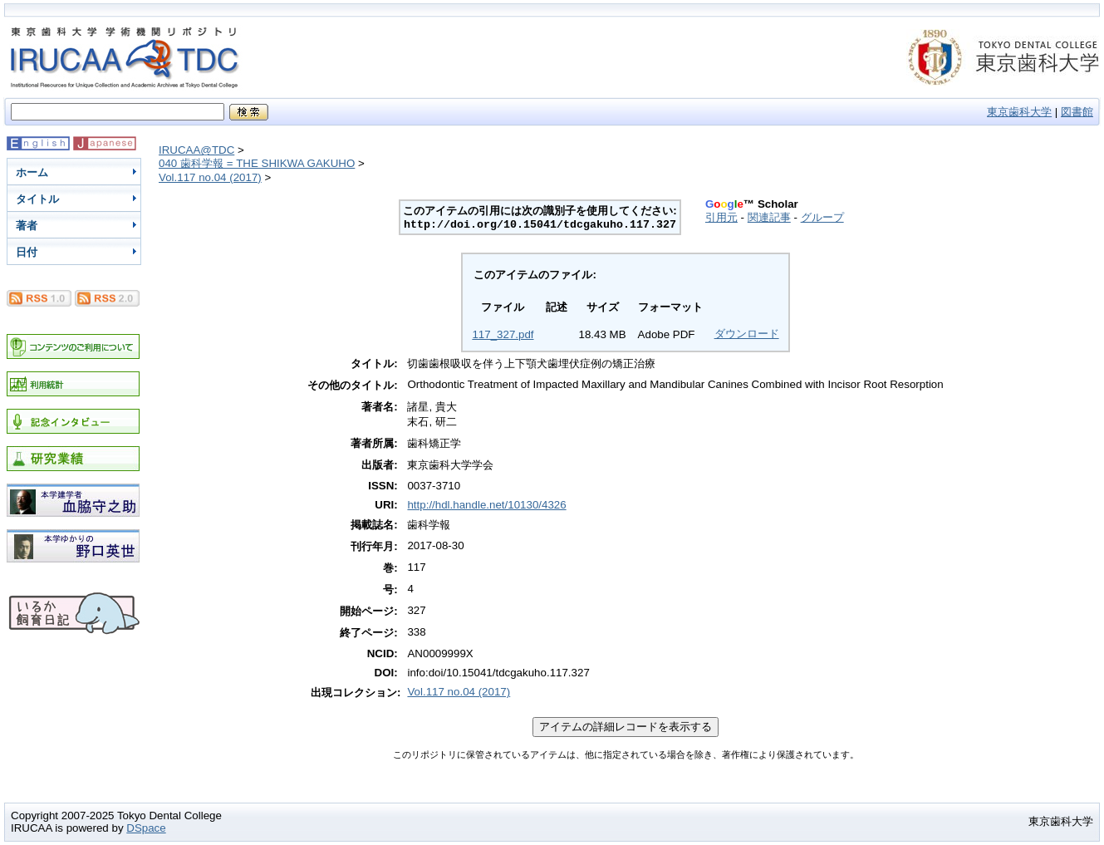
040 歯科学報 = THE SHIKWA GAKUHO (257, 163)
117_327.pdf (502, 334)
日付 (26, 252)
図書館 (1077, 112)
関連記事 (769, 217)
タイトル (37, 199)
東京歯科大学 (1019, 112)
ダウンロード (746, 333)
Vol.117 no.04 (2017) (210, 177)
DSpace (145, 828)
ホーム (32, 172)
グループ (822, 217)
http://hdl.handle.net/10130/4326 (486, 505)
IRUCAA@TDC (196, 150)
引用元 (721, 217)
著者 (26, 225)
